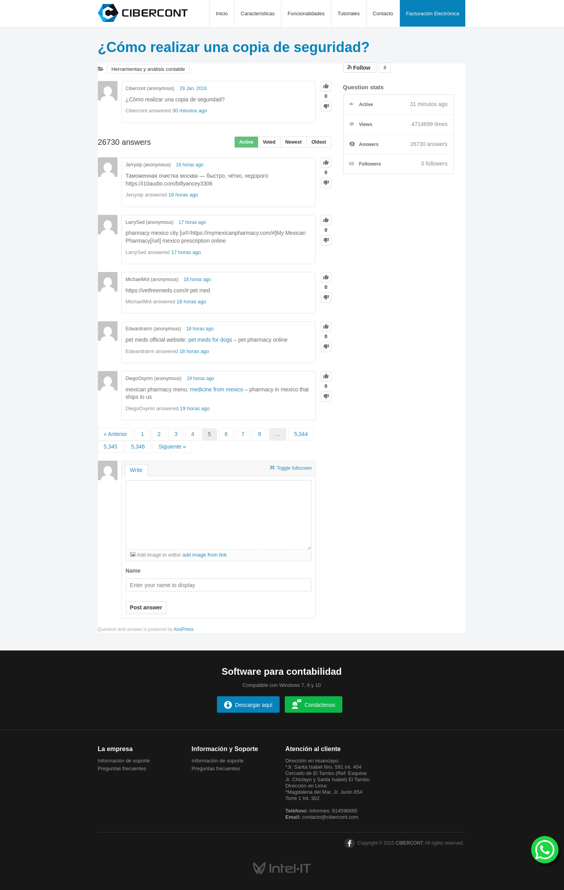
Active (246, 142)
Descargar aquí (248, 705)
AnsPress (183, 629)
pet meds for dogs (210, 340)
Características (258, 13)
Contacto (383, 13)
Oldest (318, 142)
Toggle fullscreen (294, 468)
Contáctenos (313, 704)
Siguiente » (172, 446)
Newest (293, 142)
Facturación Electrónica (432, 13)
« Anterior (115, 434)
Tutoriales (349, 13)
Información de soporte (124, 761)
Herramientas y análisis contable (148, 69)
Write (136, 470)
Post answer (146, 607)
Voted (269, 142)
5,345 (111, 446)
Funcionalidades (306, 13)
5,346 (138, 446)
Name (133, 571)
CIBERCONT (409, 843)
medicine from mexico (216, 389)
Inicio (222, 13)
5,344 (301, 434)
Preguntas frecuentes (122, 768)
